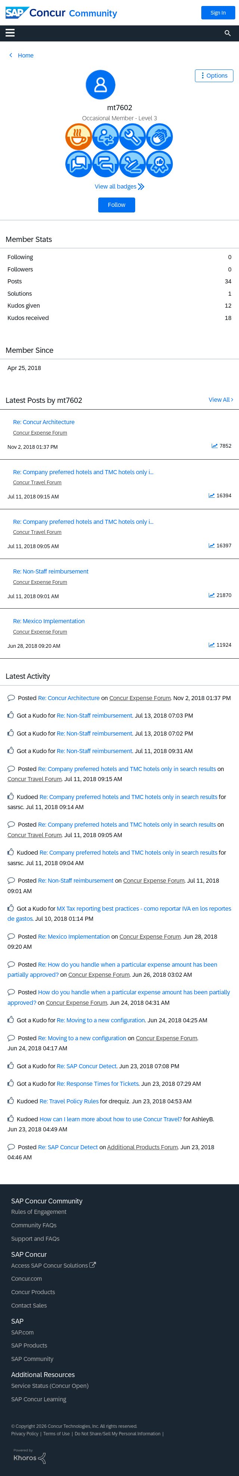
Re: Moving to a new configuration (101, 1020)
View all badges (115, 186)
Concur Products (33, 1292)
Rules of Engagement (38, 1212)
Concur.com (26, 1278)
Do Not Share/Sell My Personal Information (118, 1433)
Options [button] (217, 75)
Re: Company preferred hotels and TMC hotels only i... (83, 472)
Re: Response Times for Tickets (98, 1084)
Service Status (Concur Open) (50, 1386)
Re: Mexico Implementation (49, 621)
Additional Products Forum (142, 1147)
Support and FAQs (35, 1239)
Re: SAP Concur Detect (87, 1066)
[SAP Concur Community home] (35, 13)
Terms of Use (56, 1433)
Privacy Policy (24, 1433)
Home (26, 55)
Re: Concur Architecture (44, 422)
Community (93, 13)
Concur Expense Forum (40, 433)
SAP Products (29, 1345)
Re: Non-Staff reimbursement (51, 571)
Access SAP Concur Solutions (53, 1265)
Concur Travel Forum (37, 482)
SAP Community (32, 1359)
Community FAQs (33, 1225)
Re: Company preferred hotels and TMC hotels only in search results (127, 769)
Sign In (218, 13)
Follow (116, 205)
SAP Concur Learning (38, 1399)
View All (219, 400)
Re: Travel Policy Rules (69, 1101)
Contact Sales (29, 1305)
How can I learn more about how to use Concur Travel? (111, 1119)
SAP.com (22, 1332)
